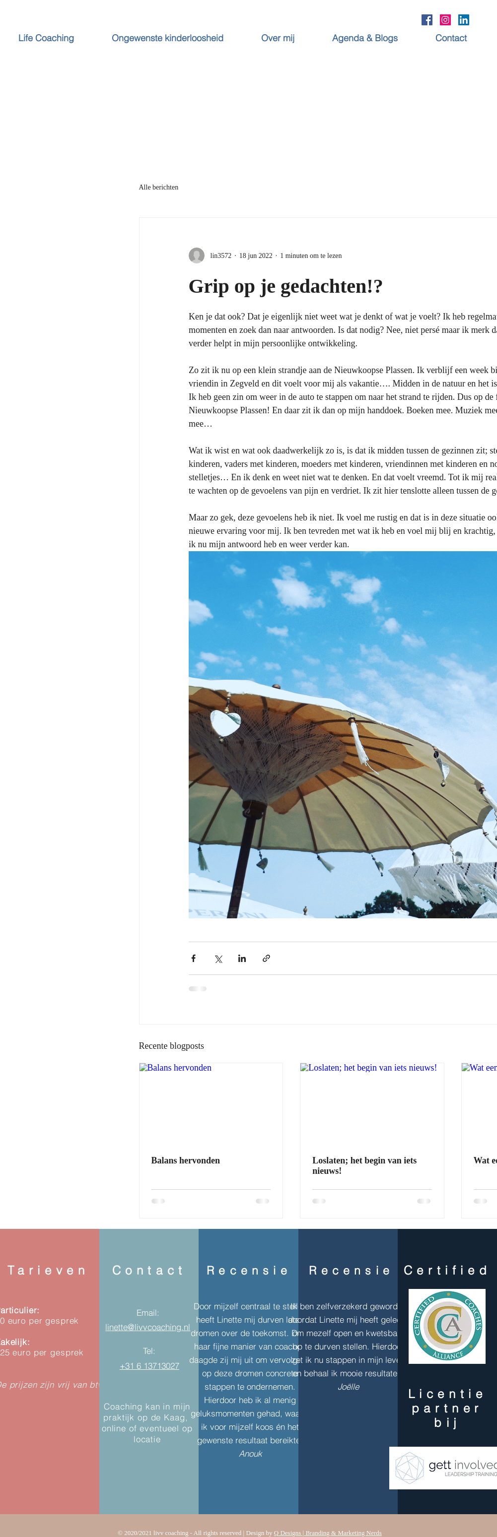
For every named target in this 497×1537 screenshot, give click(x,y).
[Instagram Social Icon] (445, 19)
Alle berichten (159, 187)
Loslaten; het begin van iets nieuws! (364, 1165)
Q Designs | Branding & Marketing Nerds (328, 1533)
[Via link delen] (266, 958)
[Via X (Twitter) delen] (217, 958)
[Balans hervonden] (211, 1103)
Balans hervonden (185, 1160)
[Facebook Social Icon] (427, 19)
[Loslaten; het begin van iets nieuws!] (372, 1103)
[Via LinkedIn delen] (242, 958)
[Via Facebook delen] (193, 958)
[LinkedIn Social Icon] (463, 19)
